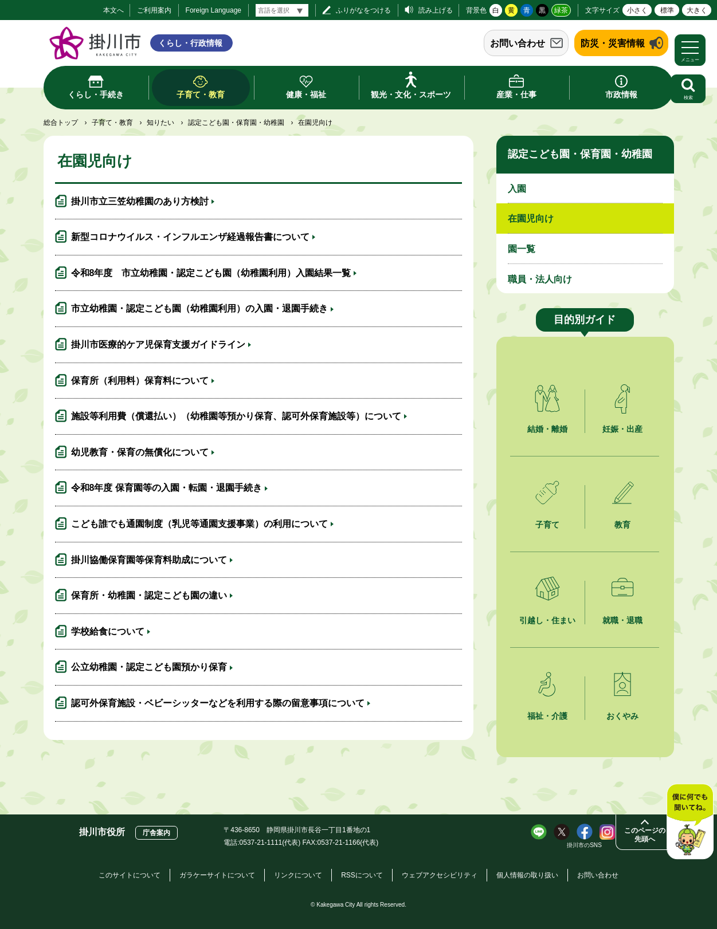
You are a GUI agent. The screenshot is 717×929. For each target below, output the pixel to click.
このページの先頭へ (644, 834)
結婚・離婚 (547, 429)
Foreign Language (213, 10)
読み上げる (435, 10)
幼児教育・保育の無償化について (140, 452)
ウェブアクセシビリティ (439, 875)
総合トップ (61, 123)
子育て (547, 524)
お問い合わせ (517, 43)
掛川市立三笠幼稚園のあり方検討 (140, 201)
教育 (622, 524)
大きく (697, 10)
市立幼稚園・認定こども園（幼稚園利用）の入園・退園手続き (199, 308)
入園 (517, 189)
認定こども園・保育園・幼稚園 (236, 123)
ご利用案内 (154, 10)
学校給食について (107, 631)
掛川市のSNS (584, 845)
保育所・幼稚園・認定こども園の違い (149, 595)
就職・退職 (622, 620)
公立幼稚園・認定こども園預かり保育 (149, 667)
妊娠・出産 (622, 429)
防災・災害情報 (613, 43)
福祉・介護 (547, 716)
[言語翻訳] (282, 10)
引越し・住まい (547, 620)
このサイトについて (129, 875)
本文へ (113, 10)
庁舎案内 (156, 833)
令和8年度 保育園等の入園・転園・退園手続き (166, 488)
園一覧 (521, 249)
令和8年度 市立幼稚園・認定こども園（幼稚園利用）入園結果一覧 (211, 273)
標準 (667, 10)
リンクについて (298, 875)
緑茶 (561, 10)
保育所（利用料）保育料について (140, 380)
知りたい (160, 123)
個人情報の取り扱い (527, 875)
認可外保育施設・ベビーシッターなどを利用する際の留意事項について (218, 703)
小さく (637, 10)
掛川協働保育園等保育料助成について (149, 560)
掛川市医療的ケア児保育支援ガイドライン (158, 344)
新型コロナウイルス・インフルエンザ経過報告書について (190, 237)
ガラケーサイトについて (217, 875)
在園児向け (531, 218)
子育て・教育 (112, 123)
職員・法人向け (540, 279)
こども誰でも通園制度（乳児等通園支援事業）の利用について (199, 524)
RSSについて (362, 875)
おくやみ (622, 716)
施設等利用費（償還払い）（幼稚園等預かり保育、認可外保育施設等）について (236, 416)
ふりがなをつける (363, 10)
